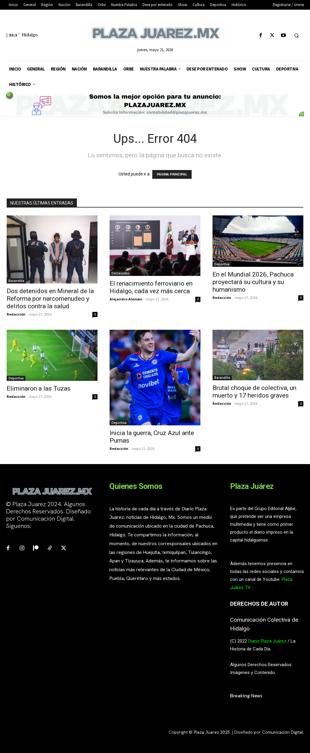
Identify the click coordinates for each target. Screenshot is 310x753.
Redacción (16, 314)
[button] (296, 35)
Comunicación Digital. (283, 732)
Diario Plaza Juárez (267, 641)
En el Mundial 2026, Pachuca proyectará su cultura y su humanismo (253, 282)
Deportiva (221, 264)
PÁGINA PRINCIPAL (172, 174)
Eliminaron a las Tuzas (39, 388)
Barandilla (16, 281)
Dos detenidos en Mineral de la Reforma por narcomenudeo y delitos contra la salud (50, 298)
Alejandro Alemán (126, 299)
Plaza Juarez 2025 (212, 732)
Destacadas (120, 273)
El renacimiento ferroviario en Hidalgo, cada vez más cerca (151, 287)
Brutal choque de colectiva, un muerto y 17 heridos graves (254, 391)
